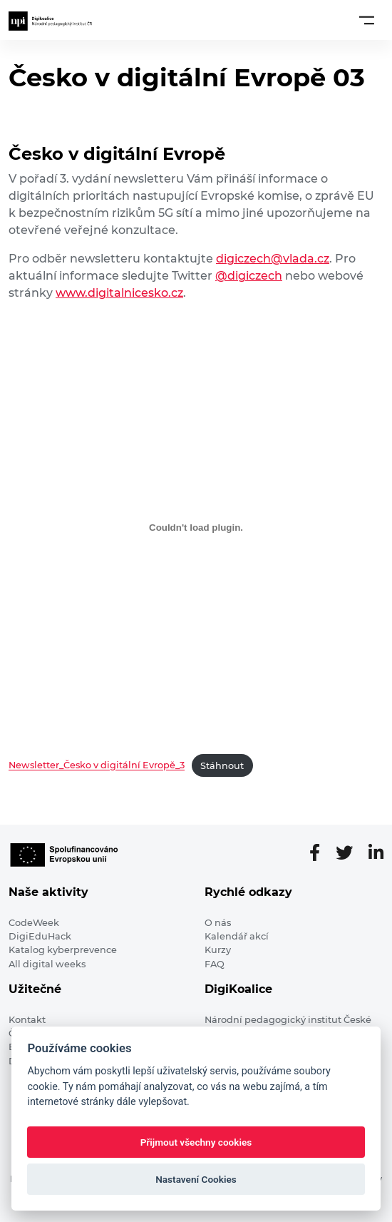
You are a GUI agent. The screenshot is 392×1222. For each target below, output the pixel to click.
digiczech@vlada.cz (272, 258)
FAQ (215, 964)
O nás (218, 922)
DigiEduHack (40, 936)
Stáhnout (222, 765)
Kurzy (218, 949)
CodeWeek (34, 922)
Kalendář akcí (237, 936)
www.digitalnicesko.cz (119, 293)
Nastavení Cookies (196, 1179)
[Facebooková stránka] (320, 853)
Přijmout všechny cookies (196, 1142)
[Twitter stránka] (350, 853)
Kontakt (27, 1019)
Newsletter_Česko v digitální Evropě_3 (97, 765)
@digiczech (248, 275)
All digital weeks (47, 964)
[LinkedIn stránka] (375, 853)
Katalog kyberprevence (63, 949)
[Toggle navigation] (366, 20)
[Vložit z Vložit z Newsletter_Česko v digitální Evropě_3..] (196, 527)
